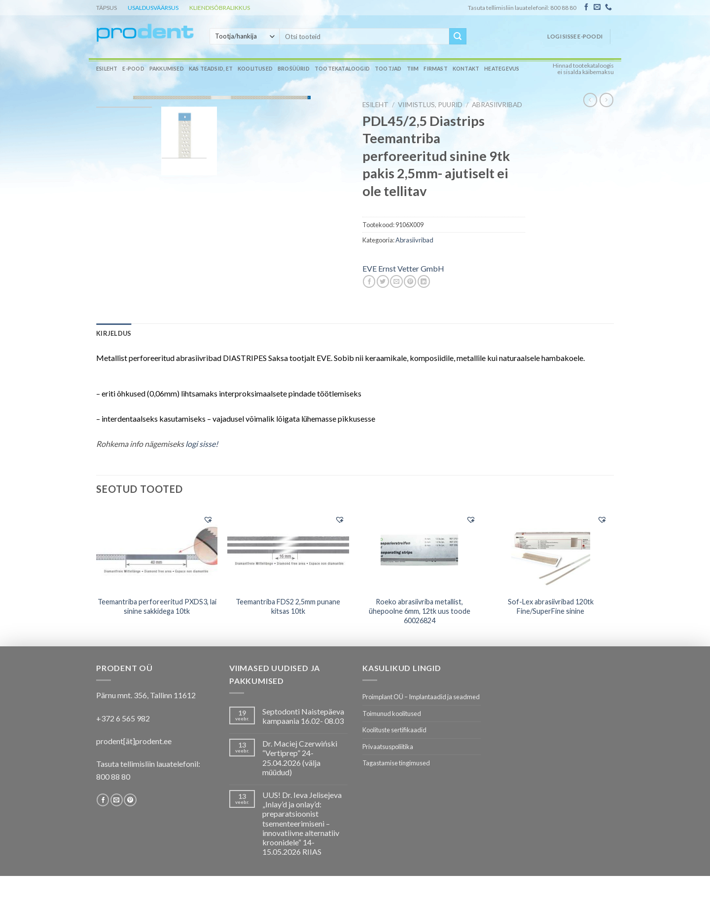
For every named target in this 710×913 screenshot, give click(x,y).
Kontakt (466, 69)
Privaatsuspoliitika (387, 747)
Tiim (413, 69)
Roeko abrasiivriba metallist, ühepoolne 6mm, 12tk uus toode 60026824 (419, 610)
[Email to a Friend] (396, 281)
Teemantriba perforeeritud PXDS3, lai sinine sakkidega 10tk (157, 606)
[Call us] (608, 7)
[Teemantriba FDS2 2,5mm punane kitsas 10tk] (288, 549)
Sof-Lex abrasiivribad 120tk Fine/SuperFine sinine (551, 606)
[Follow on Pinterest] (130, 800)
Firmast (435, 69)
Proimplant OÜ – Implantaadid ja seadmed (421, 697)
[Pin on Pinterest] (410, 281)
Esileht (106, 69)
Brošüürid (294, 69)
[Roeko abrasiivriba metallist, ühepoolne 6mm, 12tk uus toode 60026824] (419, 549)
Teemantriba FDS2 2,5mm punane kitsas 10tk (288, 606)
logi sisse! (201, 443)
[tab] (113, 333)
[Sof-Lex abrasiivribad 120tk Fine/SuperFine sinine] (551, 549)
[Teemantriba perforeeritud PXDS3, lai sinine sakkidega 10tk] (157, 549)
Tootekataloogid (342, 69)
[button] (208, 519)
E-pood (133, 69)
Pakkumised (166, 69)
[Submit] (457, 36)
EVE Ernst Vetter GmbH (403, 268)
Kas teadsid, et (211, 69)
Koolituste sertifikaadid (394, 730)
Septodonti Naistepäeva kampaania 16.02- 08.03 (303, 716)
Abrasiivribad (497, 105)
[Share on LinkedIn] (424, 281)
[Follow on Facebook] (586, 7)
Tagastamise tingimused (396, 763)
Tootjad (388, 69)
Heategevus (501, 69)
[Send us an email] (597, 7)
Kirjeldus (113, 333)
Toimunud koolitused (391, 713)
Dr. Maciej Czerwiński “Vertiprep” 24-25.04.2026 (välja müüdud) (299, 758)
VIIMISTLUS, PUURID (430, 105)
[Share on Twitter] (383, 281)
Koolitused (255, 69)
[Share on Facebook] (369, 281)
